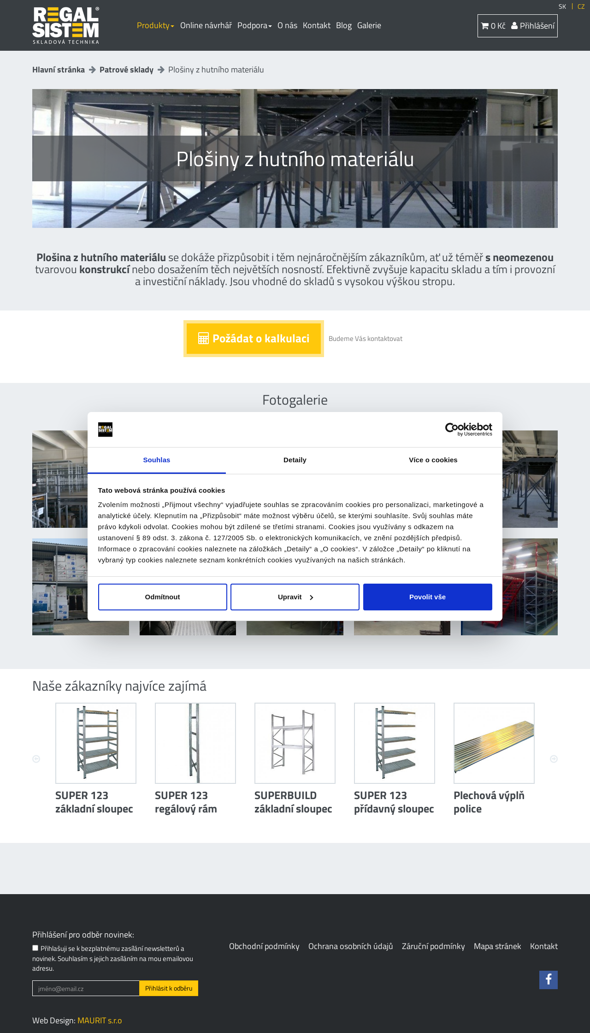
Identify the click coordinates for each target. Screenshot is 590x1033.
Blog (344, 25)
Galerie (369, 25)
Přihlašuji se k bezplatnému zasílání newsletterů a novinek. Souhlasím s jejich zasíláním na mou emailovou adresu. (112, 958)
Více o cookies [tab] (433, 460)
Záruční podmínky (433, 946)
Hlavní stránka (58, 69)
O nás (287, 25)
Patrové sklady (126, 69)
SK (562, 6)
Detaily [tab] (295, 460)
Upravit (295, 597)
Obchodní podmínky (264, 946)
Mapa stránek (497, 946)
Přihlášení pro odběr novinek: (83, 935)
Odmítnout (162, 597)
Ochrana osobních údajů (350, 946)
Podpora (254, 25)
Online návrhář (206, 25)
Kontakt (316, 25)
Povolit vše (427, 597)
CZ (581, 6)
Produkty (155, 25)
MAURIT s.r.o (99, 1020)
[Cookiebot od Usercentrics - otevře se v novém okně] (452, 429)
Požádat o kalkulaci (253, 338)
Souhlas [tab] (156, 460)
